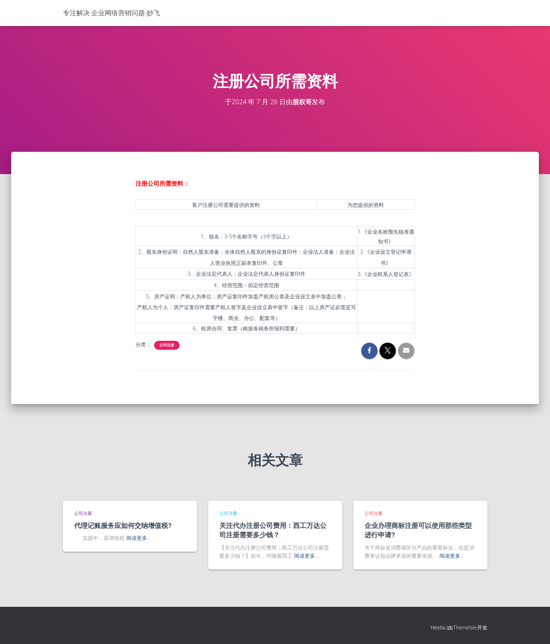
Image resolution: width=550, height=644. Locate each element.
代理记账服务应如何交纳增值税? (123, 525)
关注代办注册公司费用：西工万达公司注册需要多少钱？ (273, 530)
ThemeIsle (465, 628)
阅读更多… (138, 538)
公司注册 (166, 345)
